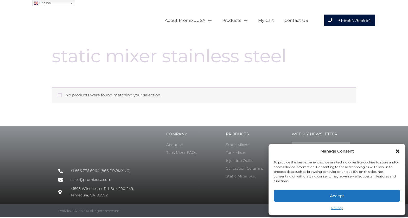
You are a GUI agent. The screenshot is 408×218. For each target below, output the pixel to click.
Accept (337, 195)
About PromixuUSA (188, 20)
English (42, 3)
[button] (397, 151)
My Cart (266, 20)
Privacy (337, 208)
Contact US (296, 20)
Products (235, 20)
